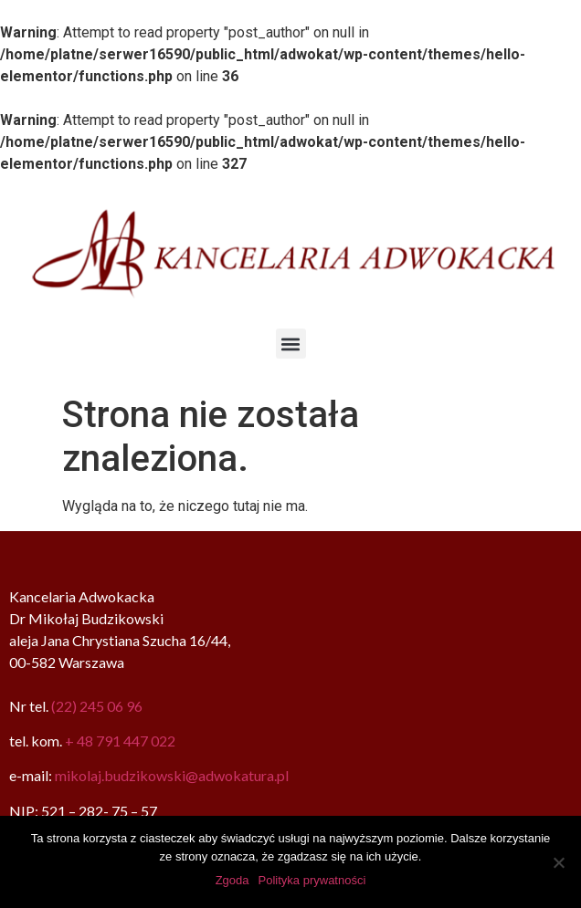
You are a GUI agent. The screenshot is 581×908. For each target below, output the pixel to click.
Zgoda (232, 880)
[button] (291, 344)
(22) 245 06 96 (97, 706)
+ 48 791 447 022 (120, 740)
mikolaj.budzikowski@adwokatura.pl (172, 775)
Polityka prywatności (312, 880)
